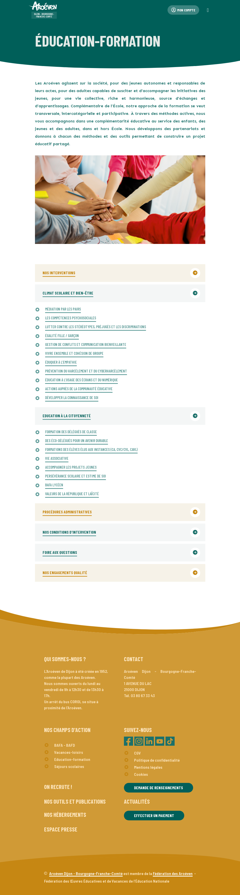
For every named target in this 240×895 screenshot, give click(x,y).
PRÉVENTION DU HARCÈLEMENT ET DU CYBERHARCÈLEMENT (86, 371)
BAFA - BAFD (64, 745)
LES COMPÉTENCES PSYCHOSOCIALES (70, 318)
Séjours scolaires (69, 766)
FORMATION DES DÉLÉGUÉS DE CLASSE (71, 431)
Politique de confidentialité (157, 760)
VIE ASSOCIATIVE (56, 458)
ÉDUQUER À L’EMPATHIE (61, 362)
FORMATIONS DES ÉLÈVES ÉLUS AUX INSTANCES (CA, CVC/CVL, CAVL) (91, 449)
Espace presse (60, 829)
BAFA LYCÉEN (54, 485)
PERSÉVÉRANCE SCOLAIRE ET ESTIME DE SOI (75, 476)
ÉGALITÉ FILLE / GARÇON (62, 335)
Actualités (137, 801)
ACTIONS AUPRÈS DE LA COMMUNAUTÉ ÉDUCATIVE (79, 388)
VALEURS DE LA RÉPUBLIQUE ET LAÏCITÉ (72, 493)
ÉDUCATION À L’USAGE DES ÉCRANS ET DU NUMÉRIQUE (81, 380)
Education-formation (72, 759)
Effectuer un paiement (154, 815)
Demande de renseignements (158, 787)
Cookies (141, 774)
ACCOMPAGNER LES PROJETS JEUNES (71, 467)
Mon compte (183, 10)
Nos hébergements (65, 814)
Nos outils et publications (75, 801)
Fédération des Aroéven (173, 873)
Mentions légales (148, 767)
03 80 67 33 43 (143, 695)
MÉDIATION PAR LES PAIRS (63, 309)
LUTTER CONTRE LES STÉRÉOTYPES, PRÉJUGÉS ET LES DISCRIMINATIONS (95, 326)
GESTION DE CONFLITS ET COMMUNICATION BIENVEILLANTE (85, 344)
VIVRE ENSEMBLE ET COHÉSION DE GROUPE (74, 353)
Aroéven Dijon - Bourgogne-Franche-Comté (86, 873)
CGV (137, 753)
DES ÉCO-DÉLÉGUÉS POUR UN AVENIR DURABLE (76, 440)
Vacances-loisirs (68, 752)
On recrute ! (58, 786)
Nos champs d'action (67, 729)
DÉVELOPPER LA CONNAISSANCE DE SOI (71, 397)
